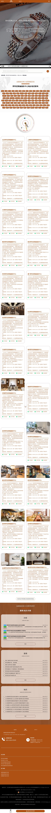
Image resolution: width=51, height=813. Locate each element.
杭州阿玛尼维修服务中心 (9, 317)
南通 (26, 102)
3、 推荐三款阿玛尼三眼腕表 (9, 664)
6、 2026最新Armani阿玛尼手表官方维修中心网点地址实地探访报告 (16, 707)
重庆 (24, 91)
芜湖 (29, 98)
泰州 (47, 107)
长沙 (34, 91)
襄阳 (48, 105)
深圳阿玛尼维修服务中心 (35, 176)
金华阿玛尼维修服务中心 (35, 523)
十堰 (4, 107)
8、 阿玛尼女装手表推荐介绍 (9, 675)
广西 (40, 95)
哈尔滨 (21, 93)
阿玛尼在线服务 (4, 758)
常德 (34, 105)
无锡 (25, 98)
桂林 (21, 107)
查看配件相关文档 (5, 775)
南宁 (40, 93)
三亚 (39, 98)
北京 (3, 91)
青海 (10, 100)
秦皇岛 (47, 100)
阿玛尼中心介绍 (4, 760)
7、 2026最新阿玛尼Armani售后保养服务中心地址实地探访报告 (16, 709)
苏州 (8, 95)
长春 (12, 95)
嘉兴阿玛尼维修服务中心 (9, 480)
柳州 (18, 107)
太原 (19, 95)
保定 (22, 95)
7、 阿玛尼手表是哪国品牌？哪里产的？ (12, 673)
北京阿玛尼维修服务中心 (9, 139)
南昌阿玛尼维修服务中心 (35, 386)
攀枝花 (32, 107)
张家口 (7, 102)
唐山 (26, 95)
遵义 (36, 107)
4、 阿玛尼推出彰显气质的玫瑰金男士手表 (12, 666)
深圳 (13, 91)
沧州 (4, 102)
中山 (47, 95)
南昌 (36, 93)
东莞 (44, 91)
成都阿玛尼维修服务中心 (35, 209)
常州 (19, 102)
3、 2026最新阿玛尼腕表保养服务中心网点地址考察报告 (15, 700)
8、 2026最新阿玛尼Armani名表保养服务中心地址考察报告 (16, 711)
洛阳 (17, 105)
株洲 (38, 105)
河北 (15, 95)
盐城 (43, 107)
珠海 (32, 98)
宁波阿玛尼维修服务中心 (9, 349)
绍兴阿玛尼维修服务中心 (35, 480)
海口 (43, 98)
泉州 (14, 107)
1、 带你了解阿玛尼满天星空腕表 (10, 660)
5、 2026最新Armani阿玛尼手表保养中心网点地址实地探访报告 (16, 705)
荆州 (7, 107)
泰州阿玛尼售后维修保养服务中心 (37, 567)
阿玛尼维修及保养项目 (6, 762)
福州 (14, 93)
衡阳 (31, 105)
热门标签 (3, 768)
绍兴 (6, 105)
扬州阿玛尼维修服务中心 (9, 523)
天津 (17, 91)
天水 (40, 107)
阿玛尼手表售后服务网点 (11, 75)
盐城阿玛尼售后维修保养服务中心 (11, 568)
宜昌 (11, 107)
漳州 (3, 100)
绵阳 (8, 98)
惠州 (25, 107)
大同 (29, 100)
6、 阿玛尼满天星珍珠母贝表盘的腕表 (11, 671)
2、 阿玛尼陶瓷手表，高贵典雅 (10, 662)
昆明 (33, 93)
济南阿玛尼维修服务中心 (9, 393)
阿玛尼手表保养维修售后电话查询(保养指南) (16, 636)
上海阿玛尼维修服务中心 (35, 139)
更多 (25, 643)
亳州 (43, 102)
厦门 (41, 91)
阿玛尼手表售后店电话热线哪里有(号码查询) (16, 630)
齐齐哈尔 (12, 98)
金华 (13, 105)
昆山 (36, 95)
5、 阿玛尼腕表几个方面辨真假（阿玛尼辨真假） (14, 669)
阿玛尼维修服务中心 (35, 787)
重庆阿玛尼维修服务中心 (9, 242)
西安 (7, 93)
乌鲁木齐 (25, 100)
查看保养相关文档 (5, 774)
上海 (6, 91)
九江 (12, 102)
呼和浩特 (17, 98)
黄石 (44, 105)
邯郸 (29, 95)
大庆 (43, 100)
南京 (27, 91)
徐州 (15, 102)
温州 (47, 102)
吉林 (22, 98)
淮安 (29, 102)
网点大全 (20, 75)
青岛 (43, 93)
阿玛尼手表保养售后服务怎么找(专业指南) (16, 625)
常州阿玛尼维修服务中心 (35, 436)
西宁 (28, 107)
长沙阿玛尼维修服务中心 (35, 311)
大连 (11, 93)
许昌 (20, 105)
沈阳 (47, 93)
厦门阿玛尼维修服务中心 (35, 274)
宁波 (38, 91)
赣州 (46, 98)
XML (34, 789)
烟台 (40, 102)
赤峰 (36, 100)
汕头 (36, 98)
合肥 (26, 93)
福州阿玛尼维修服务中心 (35, 349)
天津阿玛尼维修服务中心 (9, 209)
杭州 (48, 91)
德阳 (4, 98)
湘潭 (41, 105)
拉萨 (6, 100)
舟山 (10, 105)
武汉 (4, 93)
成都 (20, 91)
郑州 (31, 91)
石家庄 (4, 95)
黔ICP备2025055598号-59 (26, 789)
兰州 (17, 100)
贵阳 (18, 93)
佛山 (43, 95)
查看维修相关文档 (5, 772)
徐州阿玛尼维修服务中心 (9, 431)
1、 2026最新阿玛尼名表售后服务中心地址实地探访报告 (15, 696)
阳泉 (33, 100)
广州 (10, 91)
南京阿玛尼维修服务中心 (35, 242)
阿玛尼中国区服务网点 (6, 763)
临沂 (36, 102)
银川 (20, 100)
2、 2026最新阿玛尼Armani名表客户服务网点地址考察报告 (16, 698)
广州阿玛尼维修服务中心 (9, 174)
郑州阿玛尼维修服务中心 (9, 274)
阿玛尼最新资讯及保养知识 (7, 765)
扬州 (22, 102)
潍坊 (33, 102)
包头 (40, 100)
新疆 (13, 100)
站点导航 (3, 754)
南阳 (24, 105)
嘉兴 (3, 105)
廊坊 (33, 95)
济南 (29, 93)
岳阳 (27, 105)
